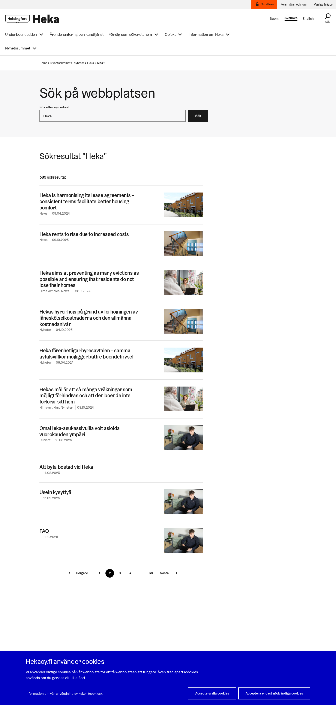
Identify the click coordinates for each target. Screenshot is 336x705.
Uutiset (45, 440)
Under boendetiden (21, 34)
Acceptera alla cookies (212, 694)
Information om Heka (206, 34)
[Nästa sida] (167, 573)
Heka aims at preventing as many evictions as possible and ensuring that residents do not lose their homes (91, 279)
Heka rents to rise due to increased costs (84, 234)
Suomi (274, 19)
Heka (90, 63)
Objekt (170, 34)
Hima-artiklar (49, 407)
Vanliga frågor (323, 4)
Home (43, 63)
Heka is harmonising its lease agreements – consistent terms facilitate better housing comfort (86, 201)
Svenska (291, 18)
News (43, 213)
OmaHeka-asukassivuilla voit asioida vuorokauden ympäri (78, 431)
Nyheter (79, 63)
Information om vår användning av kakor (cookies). (64, 694)
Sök (198, 116)
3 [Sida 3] (120, 573)
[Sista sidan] (151, 573)
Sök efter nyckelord (54, 107)
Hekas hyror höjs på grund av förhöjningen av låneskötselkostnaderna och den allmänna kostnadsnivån (88, 317)
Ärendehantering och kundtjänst (77, 34)
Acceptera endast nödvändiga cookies (274, 694)
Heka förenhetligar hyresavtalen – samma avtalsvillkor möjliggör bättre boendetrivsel (85, 353)
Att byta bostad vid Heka (65, 467)
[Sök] (327, 18)
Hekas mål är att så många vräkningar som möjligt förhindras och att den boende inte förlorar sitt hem (85, 395)
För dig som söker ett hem (130, 34)
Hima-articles (49, 291)
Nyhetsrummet (17, 48)
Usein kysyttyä (54, 492)
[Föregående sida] (77, 573)
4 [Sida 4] (130, 573)
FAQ (44, 531)
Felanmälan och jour (293, 4)
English (308, 19)
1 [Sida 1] (99, 573)
